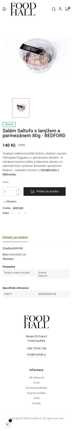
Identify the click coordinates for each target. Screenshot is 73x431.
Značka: (7, 208)
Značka (7, 248)
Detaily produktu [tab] (15, 237)
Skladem (9, 124)
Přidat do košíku (44, 191)
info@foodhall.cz (36, 369)
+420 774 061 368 (36, 363)
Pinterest (25, 213)
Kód (5, 254)
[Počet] (9, 191)
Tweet (19, 213)
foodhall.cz (14, 418)
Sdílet (12, 213)
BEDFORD (18, 208)
